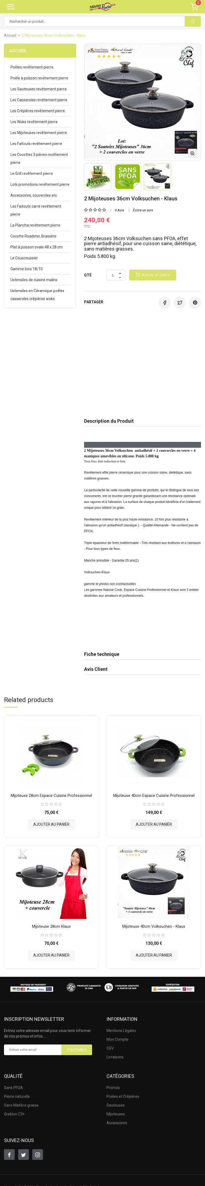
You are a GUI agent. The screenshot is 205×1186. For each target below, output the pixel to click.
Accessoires (117, 1120)
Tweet (180, 303)
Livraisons (115, 1054)
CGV (110, 1045)
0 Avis (119, 210)
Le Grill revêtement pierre (31, 173)
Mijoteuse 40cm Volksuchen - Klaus (153, 923)
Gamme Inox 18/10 (26, 269)
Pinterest (195, 303)
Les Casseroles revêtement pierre (38, 100)
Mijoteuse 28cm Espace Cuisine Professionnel (51, 794)
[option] (98, 176)
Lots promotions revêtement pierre (39, 184)
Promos (113, 1084)
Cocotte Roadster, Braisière (33, 236)
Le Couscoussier (24, 258)
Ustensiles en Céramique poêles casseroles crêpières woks (37, 295)
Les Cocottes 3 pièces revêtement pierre (39, 158)
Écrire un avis (143, 210)
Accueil (18, 50)
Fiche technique (101, 654)
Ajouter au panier (51, 823)
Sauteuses (116, 1102)
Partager (165, 303)
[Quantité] (112, 275)
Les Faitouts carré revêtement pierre (35, 210)
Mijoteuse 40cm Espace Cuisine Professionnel (154, 794)
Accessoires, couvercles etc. (34, 195)
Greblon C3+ (14, 1111)
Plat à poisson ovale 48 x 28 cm (36, 247)
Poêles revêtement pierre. (32, 67)
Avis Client (96, 669)
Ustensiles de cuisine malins (33, 280)
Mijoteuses (116, 1111)
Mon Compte (117, 1036)
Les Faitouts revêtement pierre (36, 144)
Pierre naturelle (17, 1093)
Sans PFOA (13, 1084)
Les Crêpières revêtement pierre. (38, 111)
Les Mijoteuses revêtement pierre (38, 133)
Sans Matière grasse (21, 1102)
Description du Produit (109, 421)
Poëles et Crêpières (123, 1093)
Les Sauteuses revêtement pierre (38, 89)
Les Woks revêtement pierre (34, 122)
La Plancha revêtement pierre (35, 225)
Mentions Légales (121, 1027)
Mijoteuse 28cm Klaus (51, 923)
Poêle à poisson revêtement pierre (39, 78)
